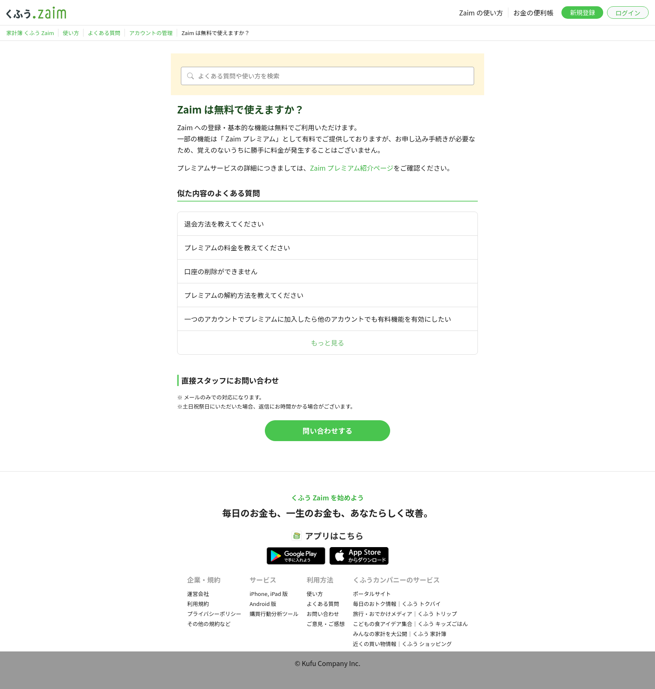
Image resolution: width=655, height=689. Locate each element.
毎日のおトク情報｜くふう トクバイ (397, 604)
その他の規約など (209, 624)
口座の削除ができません (221, 271)
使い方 (315, 594)
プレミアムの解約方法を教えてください (244, 295)
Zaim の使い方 (481, 13)
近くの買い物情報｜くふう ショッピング (402, 644)
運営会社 (198, 594)
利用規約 (198, 604)
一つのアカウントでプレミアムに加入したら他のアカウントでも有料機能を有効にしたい (317, 319)
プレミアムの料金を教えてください (237, 247)
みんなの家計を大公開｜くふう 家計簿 (400, 634)
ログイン (627, 12)
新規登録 (582, 12)
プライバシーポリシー (214, 614)
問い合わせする (328, 430)
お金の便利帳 (533, 13)
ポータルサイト (372, 594)
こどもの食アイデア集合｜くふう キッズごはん (410, 624)
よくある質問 (323, 604)
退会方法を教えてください (224, 224)
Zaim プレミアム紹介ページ (352, 168)
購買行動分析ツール (273, 614)
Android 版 (262, 604)
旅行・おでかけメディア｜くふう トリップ (405, 614)
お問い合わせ (323, 614)
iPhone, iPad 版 (268, 594)
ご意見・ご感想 (326, 624)
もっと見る (327, 343)
